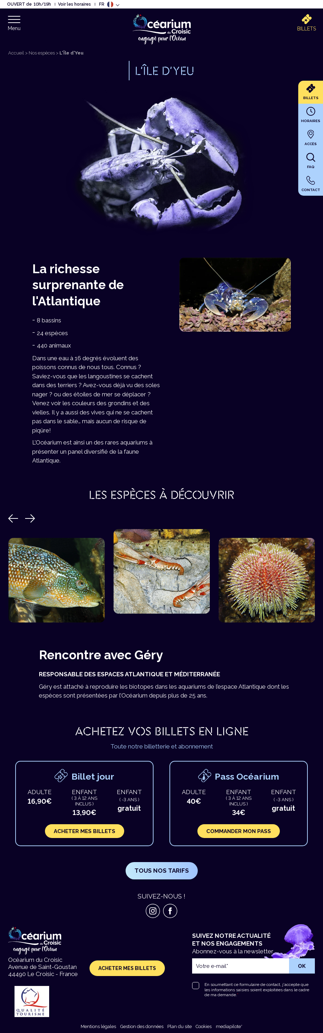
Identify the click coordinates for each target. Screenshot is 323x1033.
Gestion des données (141, 1026)
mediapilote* (229, 1026)
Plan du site (179, 1026)
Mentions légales (98, 1026)
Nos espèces (42, 53)
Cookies (204, 1026)
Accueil (16, 53)
